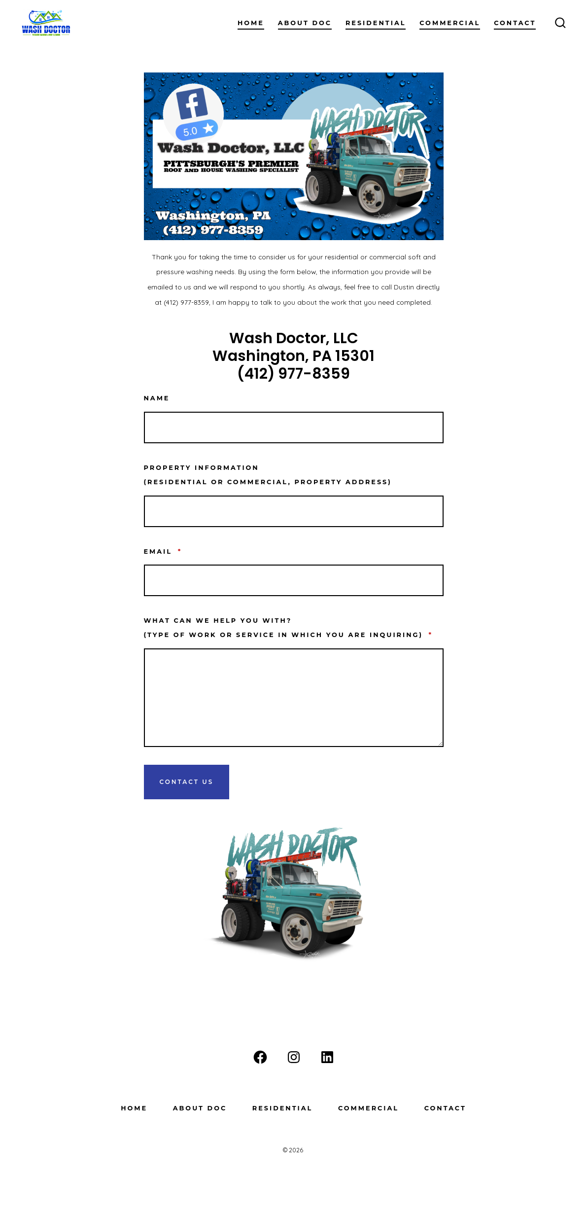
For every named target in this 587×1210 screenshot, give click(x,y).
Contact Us (187, 781)
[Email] (294, 580)
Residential (375, 23)
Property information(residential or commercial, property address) (268, 475)
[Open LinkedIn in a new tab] (327, 1057)
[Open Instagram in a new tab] (294, 1057)
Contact (515, 23)
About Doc (305, 23)
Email (163, 551)
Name (157, 398)
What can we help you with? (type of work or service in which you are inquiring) (288, 628)
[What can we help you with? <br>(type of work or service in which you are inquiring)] (294, 697)
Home (251, 23)
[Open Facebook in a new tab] (260, 1057)
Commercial (449, 23)
